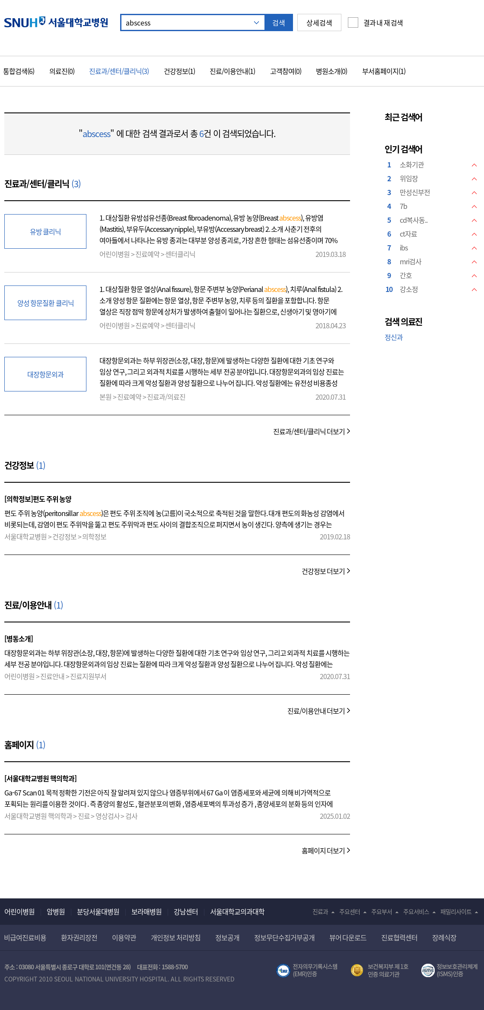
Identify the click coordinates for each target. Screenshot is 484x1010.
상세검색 (319, 22)
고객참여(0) (285, 71)
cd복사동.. (413, 220)
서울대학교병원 (56, 21)
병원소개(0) (331, 71)
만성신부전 (415, 192)
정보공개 (227, 937)
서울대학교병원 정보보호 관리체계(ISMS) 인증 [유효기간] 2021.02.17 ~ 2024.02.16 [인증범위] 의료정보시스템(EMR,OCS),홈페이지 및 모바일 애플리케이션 (450, 971)
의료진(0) (61, 71)
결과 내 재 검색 (383, 22)
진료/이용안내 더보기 (316, 710)
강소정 (409, 289)
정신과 (394, 337)
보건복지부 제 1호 (379, 971)
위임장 (409, 178)
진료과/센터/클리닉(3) (119, 71)
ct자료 (408, 233)
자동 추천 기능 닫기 (256, 22)
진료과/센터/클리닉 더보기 (309, 431)
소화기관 (412, 164)
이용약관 (124, 937)
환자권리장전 (79, 937)
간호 (406, 275)
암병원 (56, 911)
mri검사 (410, 261)
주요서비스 (416, 911)
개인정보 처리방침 (176, 937)
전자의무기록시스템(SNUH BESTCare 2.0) (307, 971)
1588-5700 (175, 966)
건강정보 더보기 (323, 571)
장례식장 (444, 937)
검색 (278, 22)
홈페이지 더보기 (323, 850)
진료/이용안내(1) (232, 71)
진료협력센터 (399, 937)
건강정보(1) (179, 71)
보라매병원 (146, 911)
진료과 (320, 911)
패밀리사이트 (455, 911)
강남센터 (186, 911)
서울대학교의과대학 (237, 911)
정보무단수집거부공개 (284, 937)
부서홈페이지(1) (383, 71)
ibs (404, 247)
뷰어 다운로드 (348, 937)
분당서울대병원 (98, 911)
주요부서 (381, 911)
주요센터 (349, 911)
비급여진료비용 (25, 937)
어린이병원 (19, 911)
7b (403, 206)
